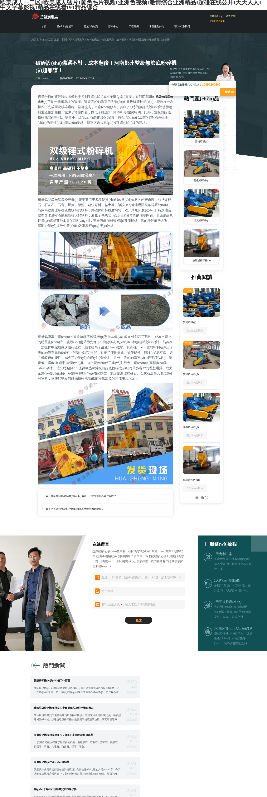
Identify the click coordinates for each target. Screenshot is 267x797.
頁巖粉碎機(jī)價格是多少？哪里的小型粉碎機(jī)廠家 (65, 707)
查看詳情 (118, 692)
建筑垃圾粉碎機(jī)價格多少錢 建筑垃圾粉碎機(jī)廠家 (174, 680)
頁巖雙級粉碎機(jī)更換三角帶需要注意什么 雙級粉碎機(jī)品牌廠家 (181, 736)
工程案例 (134, 26)
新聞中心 (113, 26)
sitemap (217, 772)
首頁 (43, 26)
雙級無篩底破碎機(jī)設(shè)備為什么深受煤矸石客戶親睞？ (84, 496)
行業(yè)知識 (91, 26)
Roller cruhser (140, 778)
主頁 (56, 39)
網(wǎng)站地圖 (194, 772)
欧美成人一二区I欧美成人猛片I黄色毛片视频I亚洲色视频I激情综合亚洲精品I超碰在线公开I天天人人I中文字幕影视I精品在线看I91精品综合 (89, 794)
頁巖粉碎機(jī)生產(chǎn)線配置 (162, 707)
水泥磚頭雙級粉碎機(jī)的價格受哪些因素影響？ (77, 508)
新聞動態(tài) (81, 39)
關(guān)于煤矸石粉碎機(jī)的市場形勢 (57, 735)
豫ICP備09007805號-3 (158, 772)
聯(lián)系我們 (182, 26)
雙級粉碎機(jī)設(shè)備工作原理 (54, 680)
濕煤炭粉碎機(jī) (202, 260)
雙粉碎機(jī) (201, 141)
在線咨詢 (228, 92)
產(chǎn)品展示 (65, 26)
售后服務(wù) (156, 26)
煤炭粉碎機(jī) (201, 220)
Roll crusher (118, 778)
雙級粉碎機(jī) (201, 180)
